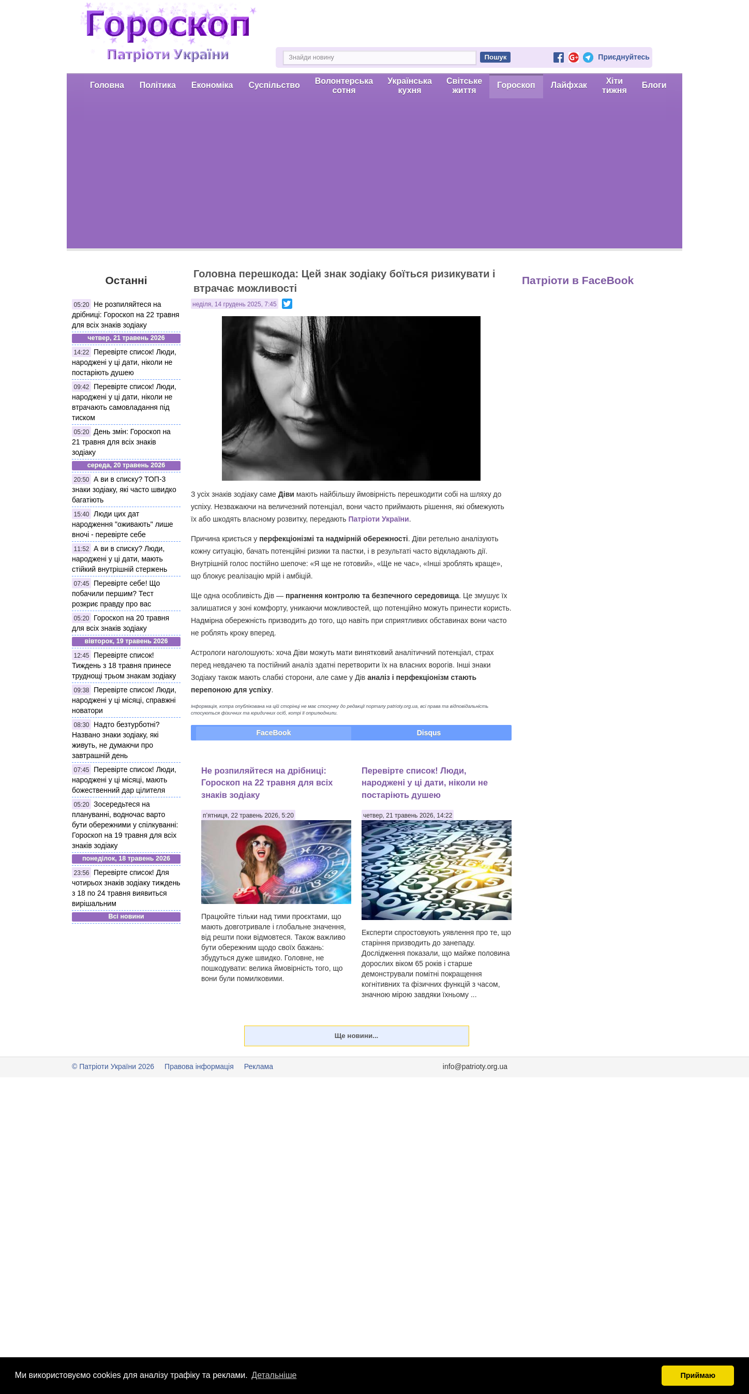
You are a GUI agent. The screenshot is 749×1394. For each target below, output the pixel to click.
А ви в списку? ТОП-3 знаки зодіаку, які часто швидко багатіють (124, 489)
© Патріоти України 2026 (113, 1066)
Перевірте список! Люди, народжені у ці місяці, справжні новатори (124, 700)
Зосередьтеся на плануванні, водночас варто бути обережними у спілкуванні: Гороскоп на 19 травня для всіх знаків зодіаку (125, 825)
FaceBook (274, 733)
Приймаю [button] (697, 1375)
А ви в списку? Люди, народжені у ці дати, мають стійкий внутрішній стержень (119, 558)
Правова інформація (199, 1066)
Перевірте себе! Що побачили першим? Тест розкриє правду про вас (116, 593)
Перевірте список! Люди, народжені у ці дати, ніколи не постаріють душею (124, 362)
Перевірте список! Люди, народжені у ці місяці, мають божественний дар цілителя (124, 779)
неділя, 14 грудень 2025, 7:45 (234, 304)
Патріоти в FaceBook (578, 280)
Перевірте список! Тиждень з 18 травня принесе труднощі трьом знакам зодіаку (124, 665)
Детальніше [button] (273, 1375)
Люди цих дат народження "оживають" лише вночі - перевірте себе (122, 524)
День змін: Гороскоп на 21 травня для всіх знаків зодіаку (121, 441)
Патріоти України (378, 519)
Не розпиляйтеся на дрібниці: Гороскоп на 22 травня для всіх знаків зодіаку (125, 314)
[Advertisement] (374, 175)
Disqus (429, 733)
